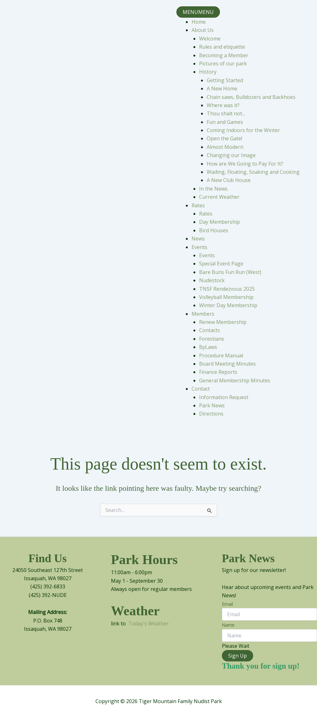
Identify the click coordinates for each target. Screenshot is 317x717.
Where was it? (223, 105)
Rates (198, 205)
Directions (211, 413)
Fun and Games (225, 121)
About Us (203, 30)
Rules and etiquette (222, 46)
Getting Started (225, 80)
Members (203, 313)
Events (199, 247)
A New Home (222, 88)
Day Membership (219, 221)
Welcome (210, 38)
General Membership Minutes (234, 380)
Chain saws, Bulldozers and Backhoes (251, 97)
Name (228, 625)
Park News (212, 405)
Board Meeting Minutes (227, 363)
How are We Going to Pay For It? (245, 163)
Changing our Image (231, 155)
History (207, 71)
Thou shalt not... (226, 113)
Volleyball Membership (226, 297)
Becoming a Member (223, 55)
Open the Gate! (224, 138)
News (198, 238)
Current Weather (219, 196)
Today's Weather (148, 623)
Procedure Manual (221, 355)
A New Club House (229, 180)
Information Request (223, 397)
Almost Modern (225, 146)
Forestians (211, 338)
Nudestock (212, 280)
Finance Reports (218, 371)
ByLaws (208, 346)
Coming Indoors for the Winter (243, 130)
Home (199, 21)
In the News (213, 188)
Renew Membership (223, 322)
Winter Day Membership (228, 305)
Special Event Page (221, 263)
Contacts (209, 330)
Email (227, 604)
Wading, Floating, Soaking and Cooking (253, 171)
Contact (201, 388)
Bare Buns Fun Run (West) (230, 272)
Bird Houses (213, 230)
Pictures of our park (223, 63)
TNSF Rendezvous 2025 (227, 288)
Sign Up (237, 655)
